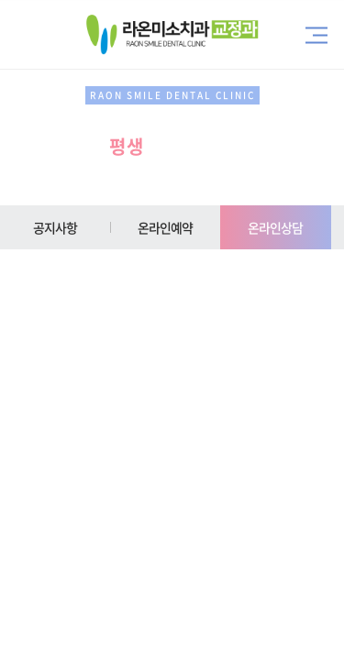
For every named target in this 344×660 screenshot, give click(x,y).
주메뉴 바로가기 (0, 0)
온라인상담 (276, 227)
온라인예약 (166, 227)
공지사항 (55, 227)
